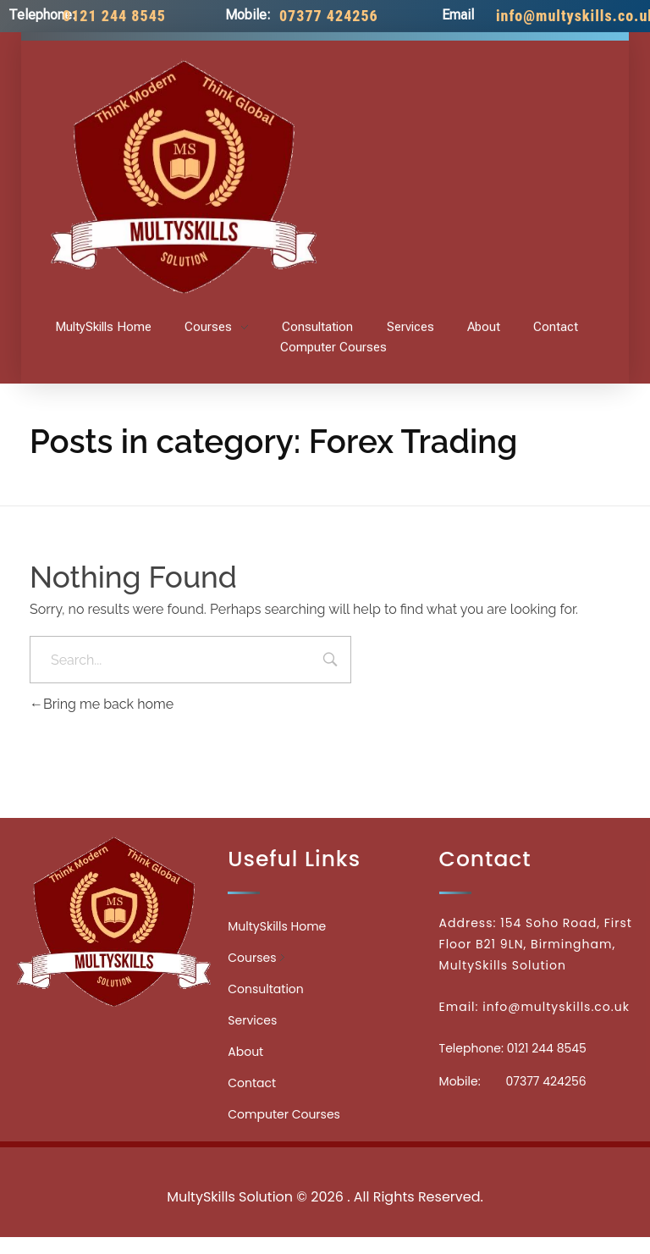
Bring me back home (102, 704)
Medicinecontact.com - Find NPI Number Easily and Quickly (325, 1159)
